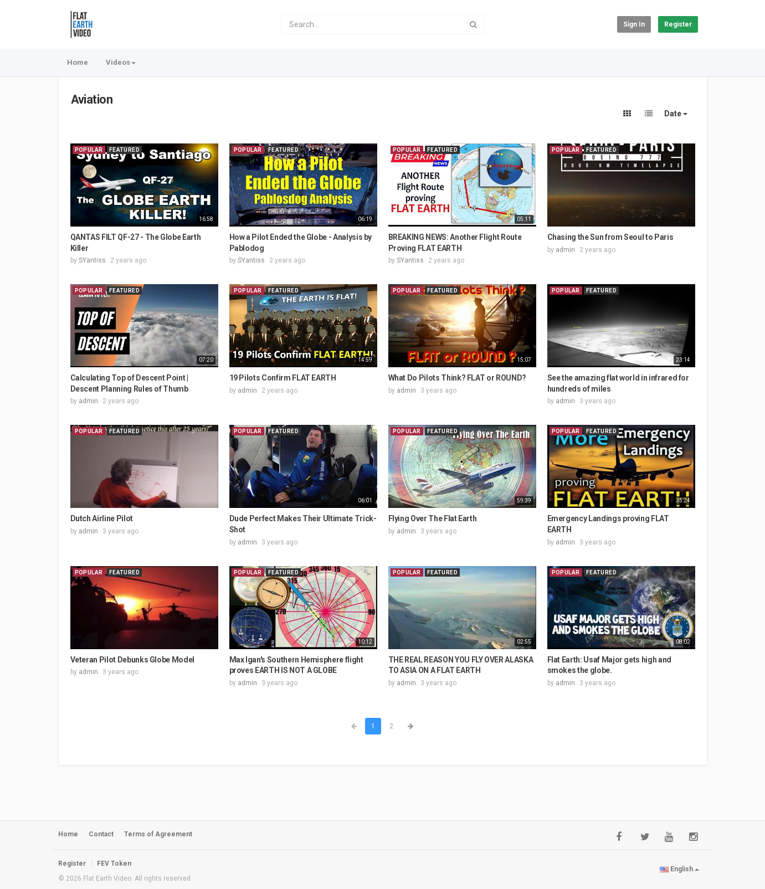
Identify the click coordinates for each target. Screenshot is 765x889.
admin (565, 250)
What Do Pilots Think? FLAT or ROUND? (457, 377)
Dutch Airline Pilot (101, 518)
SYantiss (92, 260)
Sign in (634, 24)
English (679, 869)
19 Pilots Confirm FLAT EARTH (282, 377)
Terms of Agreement (158, 834)
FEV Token (114, 863)
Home (77, 62)
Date (675, 113)
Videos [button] (121, 62)
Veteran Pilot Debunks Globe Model (132, 659)
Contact (101, 834)
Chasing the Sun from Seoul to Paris (610, 237)
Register (678, 24)
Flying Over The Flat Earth (432, 518)
